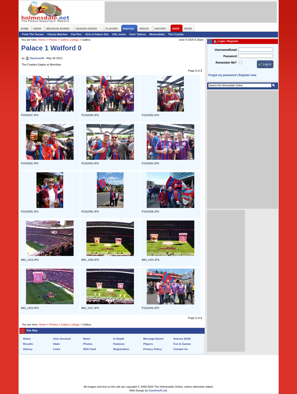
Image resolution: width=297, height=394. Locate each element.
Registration (121, 349)
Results (28, 343)
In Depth (118, 338)
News (86, 338)
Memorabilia (157, 34)
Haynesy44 (37, 58)
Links (56, 349)
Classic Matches (57, 34)
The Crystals (176, 34)
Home (41, 39)
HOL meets (119, 34)
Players (148, 343)
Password (230, 56)
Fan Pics (76, 34)
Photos (53, 39)
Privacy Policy (152, 349)
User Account (62, 338)
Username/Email (226, 50)
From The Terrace (33, 34)
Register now (247, 75)
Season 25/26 (182, 338)
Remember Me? (226, 62)
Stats (56, 343)
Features (119, 343)
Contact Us (180, 349)
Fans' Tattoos (137, 34)
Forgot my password (222, 75)
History (28, 349)
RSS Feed (89, 349)
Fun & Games (182, 343)
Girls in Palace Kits (97, 34)
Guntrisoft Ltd (158, 390)
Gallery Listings (69, 39)
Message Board (153, 338)
